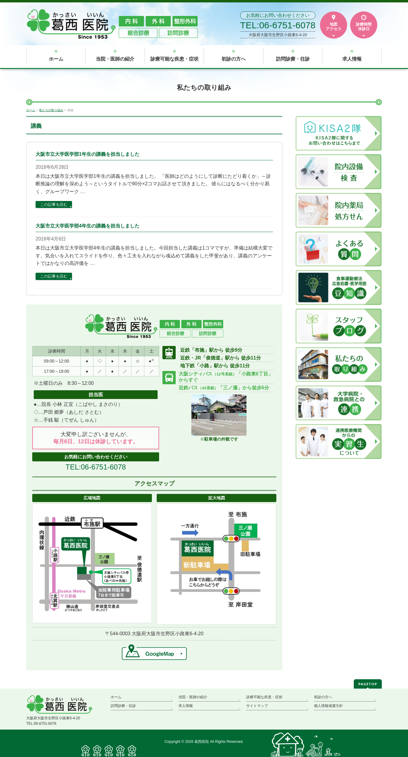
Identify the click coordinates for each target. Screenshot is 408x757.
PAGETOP (367, 684)
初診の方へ (323, 697)
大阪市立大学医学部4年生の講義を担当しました (88, 225)
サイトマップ (257, 706)
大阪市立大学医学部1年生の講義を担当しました (88, 154)
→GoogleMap (154, 652)
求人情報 (185, 706)
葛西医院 (201, 742)
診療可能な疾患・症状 (264, 697)
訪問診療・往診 (123, 706)
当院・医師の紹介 (192, 697)
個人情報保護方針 (328, 706)
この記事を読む (53, 204)
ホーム (116, 697)
